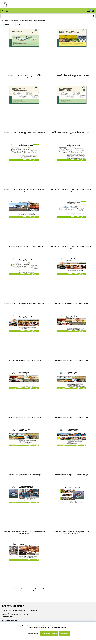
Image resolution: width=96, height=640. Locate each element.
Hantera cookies (33, 633)
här (65, 628)
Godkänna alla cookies (49, 633)
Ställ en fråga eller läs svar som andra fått (15, 614)
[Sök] (48, 16)
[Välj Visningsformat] (24, 24)
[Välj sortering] (8, 24)
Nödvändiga (64, 633)
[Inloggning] (93, 10)
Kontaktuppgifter (7, 616)
